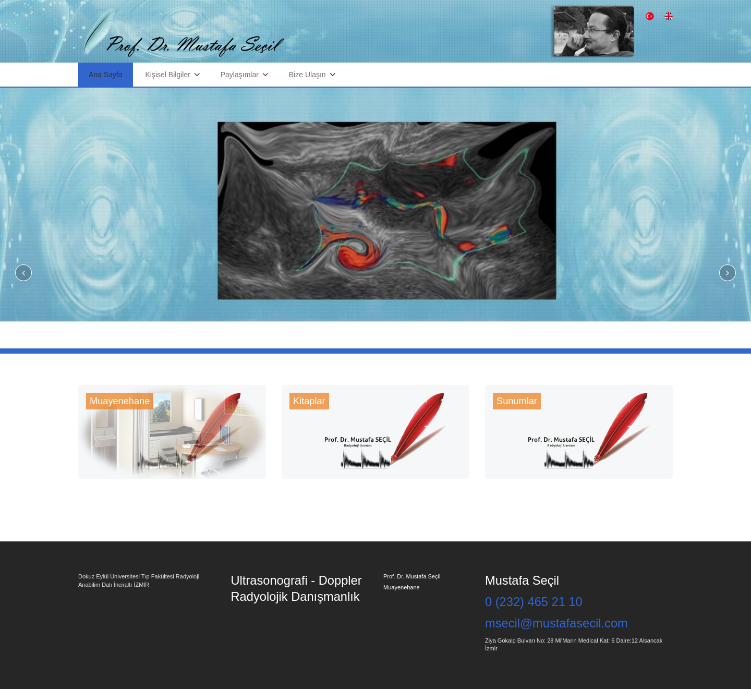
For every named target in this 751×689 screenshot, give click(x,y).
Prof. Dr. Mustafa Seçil (411, 576)
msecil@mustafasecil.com (556, 623)
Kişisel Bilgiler (168, 74)
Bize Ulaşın (307, 74)
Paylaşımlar (240, 74)
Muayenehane (401, 587)
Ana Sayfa (106, 74)
